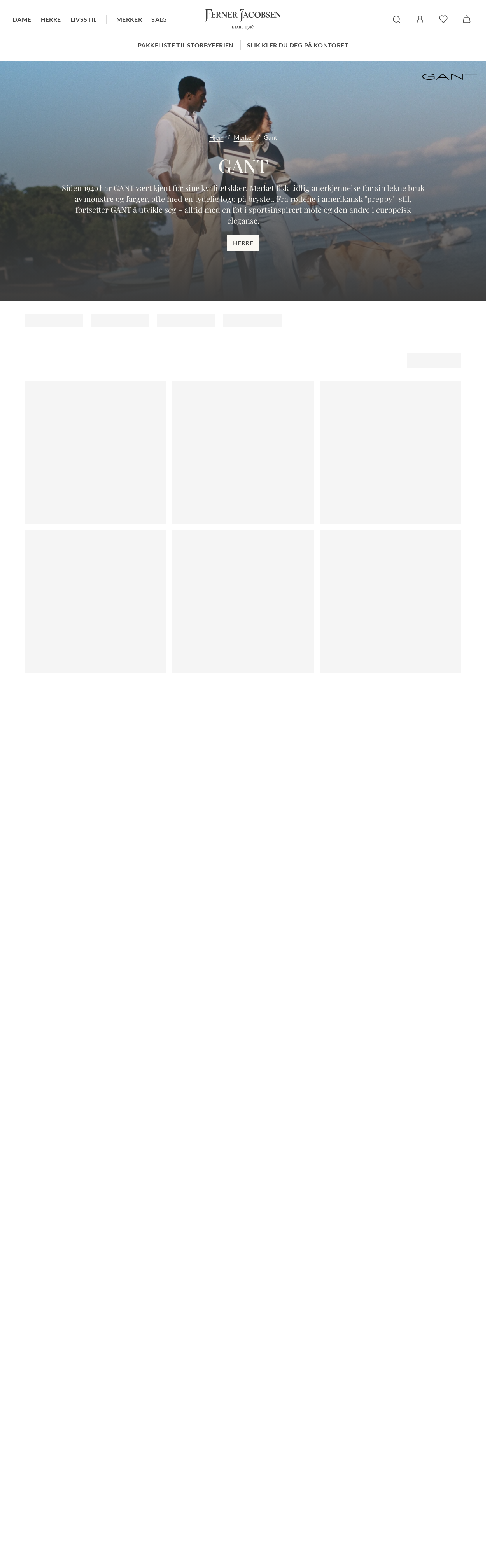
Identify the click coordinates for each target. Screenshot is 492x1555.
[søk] (397, 19)
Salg (159, 19)
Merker (129, 19)
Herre (51, 19)
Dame (22, 19)
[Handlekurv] (467, 19)
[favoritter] (443, 19)
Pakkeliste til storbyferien (186, 45)
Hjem (216, 137)
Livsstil (83, 19)
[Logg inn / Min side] (420, 19)
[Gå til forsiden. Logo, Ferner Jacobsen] (243, 19)
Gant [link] (270, 137)
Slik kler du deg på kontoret (297, 45)
